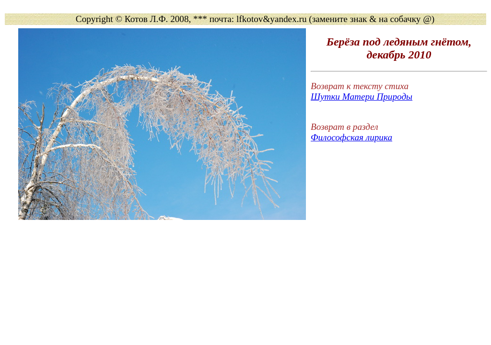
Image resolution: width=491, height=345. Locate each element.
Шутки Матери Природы (361, 97)
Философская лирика (351, 137)
